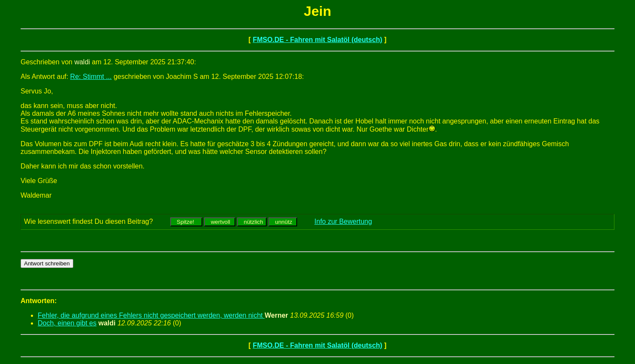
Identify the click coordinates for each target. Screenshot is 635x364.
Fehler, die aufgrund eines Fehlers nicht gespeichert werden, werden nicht (151, 315)
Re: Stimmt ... (91, 76)
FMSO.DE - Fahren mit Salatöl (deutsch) (317, 39)
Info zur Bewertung (343, 221)
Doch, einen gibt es (67, 323)
